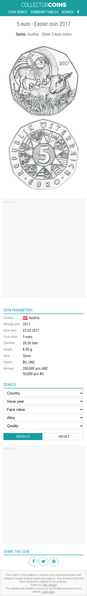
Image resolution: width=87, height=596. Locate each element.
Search (67, 12)
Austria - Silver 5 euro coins (49, 34)
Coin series (17, 12)
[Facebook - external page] (78, 12)
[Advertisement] (43, 249)
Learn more (48, 591)
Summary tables (44, 12)
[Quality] (43, 426)
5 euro (27, 337)
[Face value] (43, 409)
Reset (64, 436)
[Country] (43, 393)
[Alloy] (43, 417)
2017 (26, 324)
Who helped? (50, 585)
